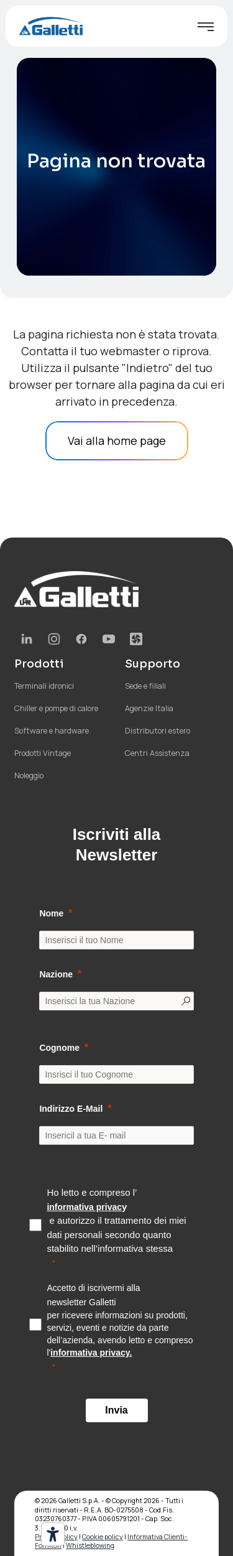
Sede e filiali (145, 686)
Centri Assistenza (157, 753)
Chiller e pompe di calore (56, 708)
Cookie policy (102, 1536)
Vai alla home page (117, 440)
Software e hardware (51, 730)
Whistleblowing (90, 1545)
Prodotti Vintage (42, 753)
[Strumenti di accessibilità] (53, 1534)
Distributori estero (157, 730)
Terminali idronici (44, 686)
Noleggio (28, 775)
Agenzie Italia (149, 708)
